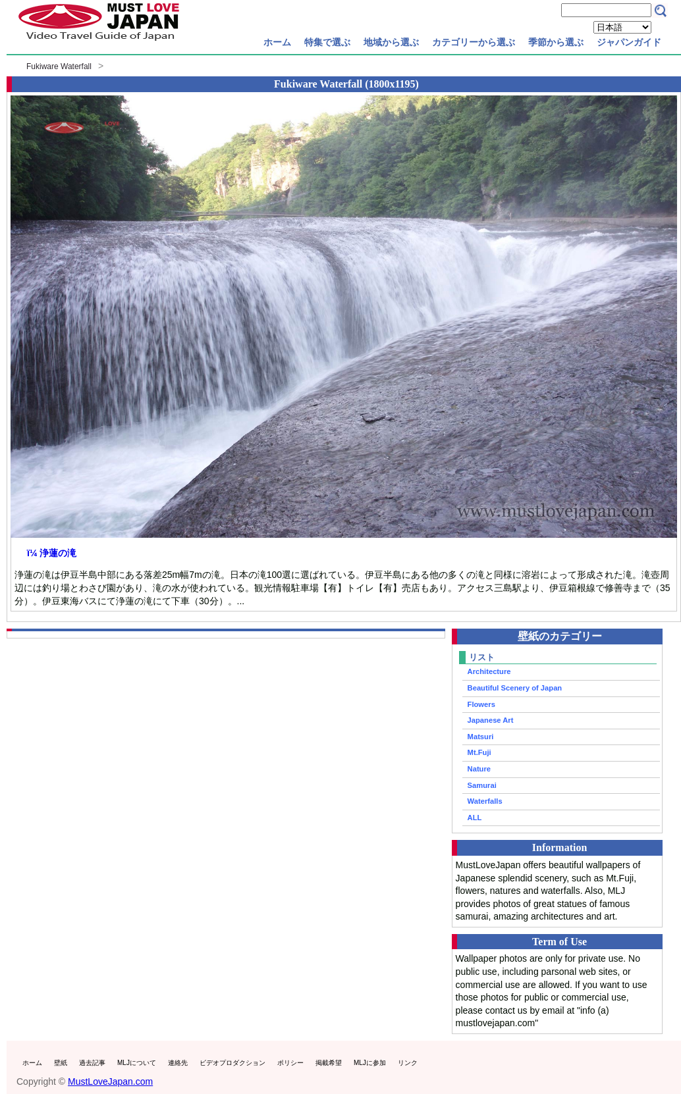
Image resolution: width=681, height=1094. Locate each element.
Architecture (489, 671)
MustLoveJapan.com (110, 1081)
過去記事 (92, 1062)
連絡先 (178, 1062)
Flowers (481, 704)
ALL (475, 817)
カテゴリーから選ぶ (473, 42)
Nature (479, 769)
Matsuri (481, 737)
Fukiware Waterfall (59, 66)
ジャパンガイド (629, 42)
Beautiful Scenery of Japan (515, 688)
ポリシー (290, 1062)
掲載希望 (328, 1062)
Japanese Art (491, 720)
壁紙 (60, 1062)
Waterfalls (485, 801)
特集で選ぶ (327, 42)
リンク (408, 1062)
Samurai (482, 785)
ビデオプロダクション (232, 1062)
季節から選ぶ (556, 42)
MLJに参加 (370, 1062)
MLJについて (136, 1062)
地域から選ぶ (391, 42)
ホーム (277, 42)
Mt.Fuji (479, 752)
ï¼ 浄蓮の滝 (51, 553)
